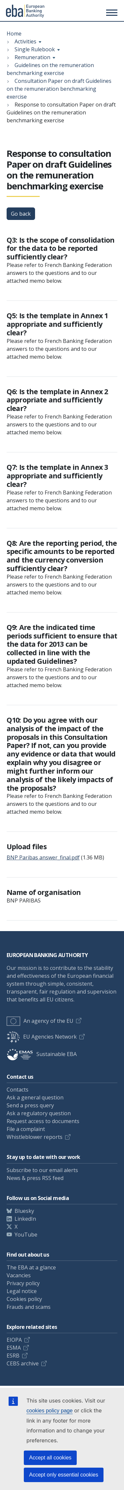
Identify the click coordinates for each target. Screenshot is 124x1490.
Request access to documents (43, 1121)
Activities (25, 41)
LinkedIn (25, 1218)
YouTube (26, 1234)
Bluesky (24, 1210)
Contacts (17, 1089)
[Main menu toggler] (110, 12)
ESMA (14, 1347)
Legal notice (22, 1291)
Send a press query (30, 1105)
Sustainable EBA (42, 1054)
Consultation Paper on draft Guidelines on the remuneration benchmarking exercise (59, 88)
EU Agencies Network (42, 1036)
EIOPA (14, 1339)
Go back (21, 213)
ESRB (13, 1355)
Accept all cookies (50, 1457)
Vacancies (19, 1275)
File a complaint (26, 1129)
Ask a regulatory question (39, 1113)
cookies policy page (49, 1410)
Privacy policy (23, 1283)
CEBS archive (23, 1363)
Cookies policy (24, 1299)
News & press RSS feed (35, 1178)
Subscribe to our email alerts (42, 1170)
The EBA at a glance (31, 1267)
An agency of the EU (40, 1020)
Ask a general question (35, 1097)
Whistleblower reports (34, 1137)
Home (14, 33)
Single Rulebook (35, 49)
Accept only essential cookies (63, 1475)
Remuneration (32, 57)
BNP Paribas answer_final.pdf (43, 857)
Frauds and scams (29, 1306)
